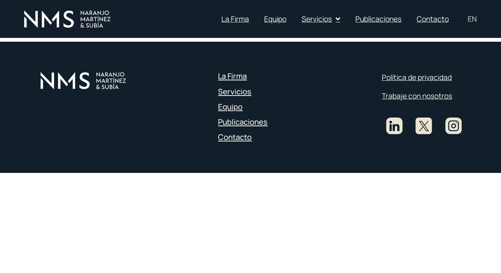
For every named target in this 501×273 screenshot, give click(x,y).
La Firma (235, 19)
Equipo (275, 19)
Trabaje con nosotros (417, 96)
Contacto (433, 19)
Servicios (321, 18)
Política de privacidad (417, 77)
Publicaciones (378, 19)
